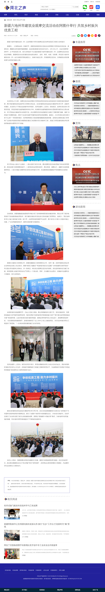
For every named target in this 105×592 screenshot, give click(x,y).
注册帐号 (86, 1)
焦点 (77, 165)
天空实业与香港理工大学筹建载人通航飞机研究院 (86, 103)
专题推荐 (80, 42)
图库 (87, 15)
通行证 (92, 1)
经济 (26, 15)
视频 (98, 15)
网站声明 (60, 590)
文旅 (46, 15)
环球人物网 (62, 570)
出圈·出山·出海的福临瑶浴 (86, 99)
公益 (67, 15)
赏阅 (77, 123)
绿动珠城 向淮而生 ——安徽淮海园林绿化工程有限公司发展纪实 (87, 106)
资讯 (15, 15)
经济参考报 (8, 570)
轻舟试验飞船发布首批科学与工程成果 (21, 506)
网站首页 (6, 590)
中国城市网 (31, 570)
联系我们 (42, 590)
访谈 (77, 15)
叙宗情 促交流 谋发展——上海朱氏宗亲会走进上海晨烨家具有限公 (87, 111)
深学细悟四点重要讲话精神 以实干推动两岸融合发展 (86, 109)
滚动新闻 (80, 206)
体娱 (36, 15)
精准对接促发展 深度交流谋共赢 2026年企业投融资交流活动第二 (87, 190)
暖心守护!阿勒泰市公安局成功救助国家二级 (86, 140)
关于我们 (24, 590)
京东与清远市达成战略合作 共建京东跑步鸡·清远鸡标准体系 (87, 148)
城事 (5, 15)
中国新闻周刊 (53, 570)
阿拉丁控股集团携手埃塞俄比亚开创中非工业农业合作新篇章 (30, 545)
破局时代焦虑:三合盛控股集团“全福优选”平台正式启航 (86, 114)
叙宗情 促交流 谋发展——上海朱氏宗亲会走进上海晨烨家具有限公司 (87, 219)
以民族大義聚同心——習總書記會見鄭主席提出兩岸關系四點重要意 (86, 145)
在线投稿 (97, 1)
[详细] (25, 515)
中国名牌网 (15, 570)
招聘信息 (77, 590)
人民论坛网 (46, 570)
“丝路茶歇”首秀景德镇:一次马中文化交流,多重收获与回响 (87, 156)
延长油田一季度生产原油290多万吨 (84, 152)
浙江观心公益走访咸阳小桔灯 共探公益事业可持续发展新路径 (86, 192)
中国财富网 (38, 570)
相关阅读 (12, 499)
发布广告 (95, 590)
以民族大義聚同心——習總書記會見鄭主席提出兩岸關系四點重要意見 (86, 227)
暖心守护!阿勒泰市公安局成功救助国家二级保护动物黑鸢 (86, 224)
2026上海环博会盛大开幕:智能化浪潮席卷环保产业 (86, 187)
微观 (77, 81)
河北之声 (19, 20)
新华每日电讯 (23, 570)
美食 (56, 15)
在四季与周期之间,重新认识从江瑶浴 (85, 67)
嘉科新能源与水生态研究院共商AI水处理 (86, 182)
